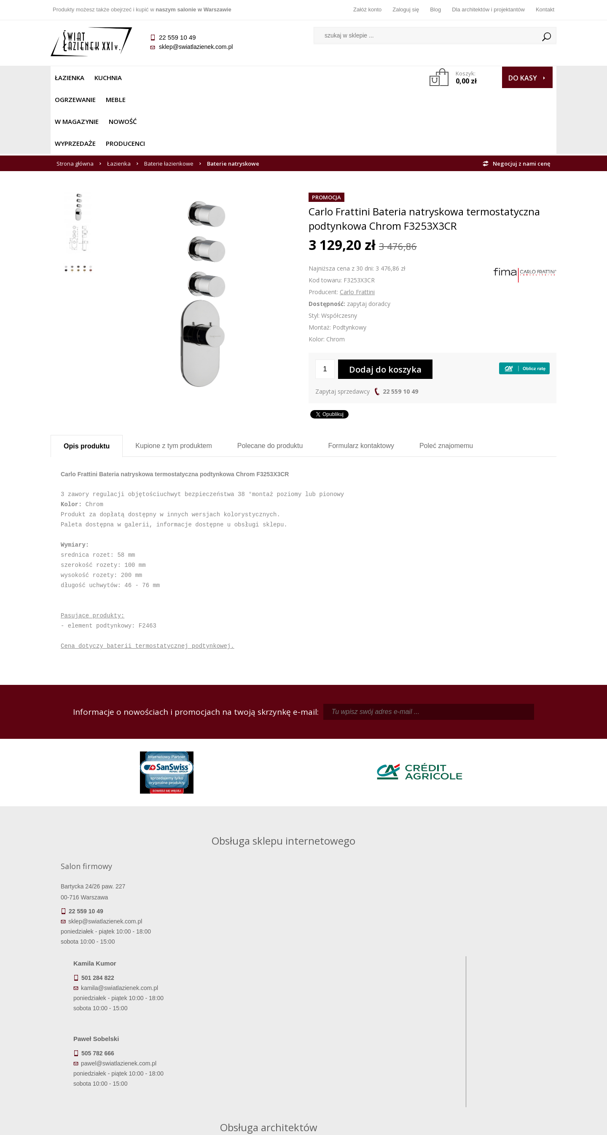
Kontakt (545, 9)
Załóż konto (367, 9)
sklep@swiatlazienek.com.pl (196, 46)
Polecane (270, 380)
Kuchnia (108, 77)
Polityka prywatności (240, 1055)
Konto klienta (367, 1055)
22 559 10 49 (400, 326)
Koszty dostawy (113, 1043)
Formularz (361, 380)
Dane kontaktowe (493, 1020)
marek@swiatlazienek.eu (439, 875)
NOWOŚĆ (281, 77)
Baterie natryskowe (233, 98)
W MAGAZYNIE (235, 77)
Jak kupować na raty (240, 1043)
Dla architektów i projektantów (488, 9)
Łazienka (69, 77)
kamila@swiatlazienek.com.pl (245, 831)
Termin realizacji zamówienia (113, 1020)
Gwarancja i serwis (113, 1055)
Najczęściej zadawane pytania (240, 1031)
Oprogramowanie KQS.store (519, 1123)
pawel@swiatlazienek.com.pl (244, 906)
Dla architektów (493, 1043)
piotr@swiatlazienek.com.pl (442, 831)
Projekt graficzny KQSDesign (436, 1123)
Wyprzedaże (325, 77)
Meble (193, 77)
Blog (435, 9)
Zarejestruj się (366, 1031)
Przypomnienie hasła (366, 1043)
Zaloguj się (405, 9)
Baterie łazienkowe (168, 98)
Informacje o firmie (493, 1031)
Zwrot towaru (114, 1067)
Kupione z (173, 380)
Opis (87, 380)
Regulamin (240, 1020)
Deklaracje (114, 1079)
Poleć (446, 380)
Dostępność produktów (114, 1031)
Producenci (375, 77)
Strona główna (75, 98)
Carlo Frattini (357, 226)
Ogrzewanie (152, 77)
